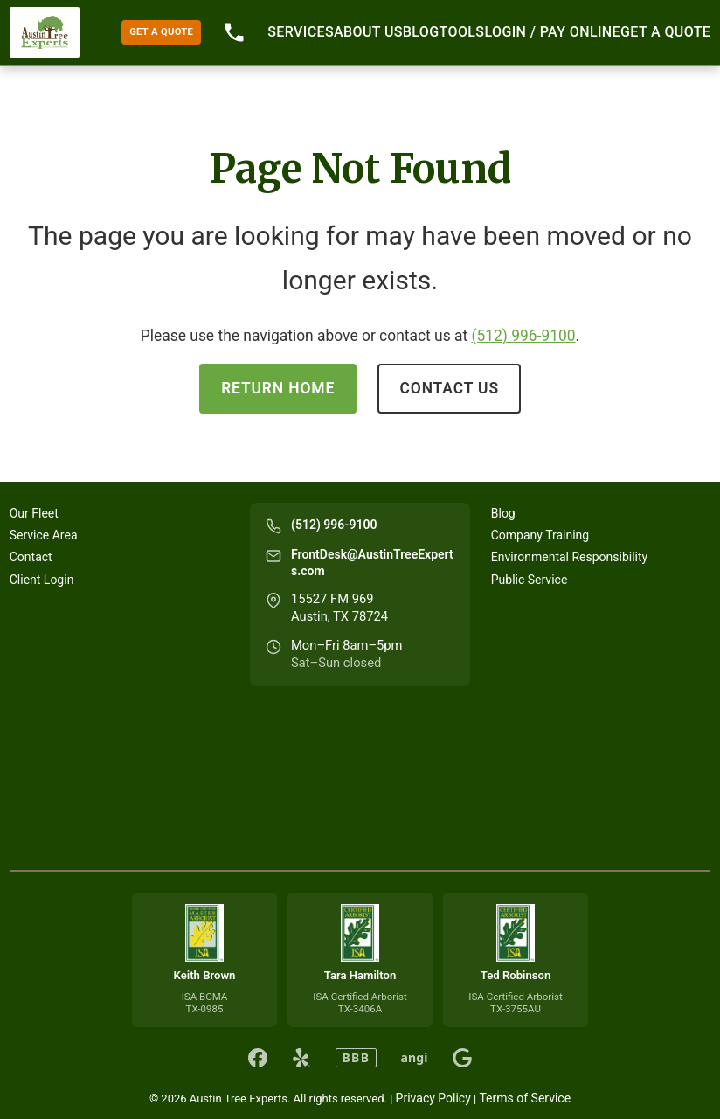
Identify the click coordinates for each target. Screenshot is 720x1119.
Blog (421, 32)
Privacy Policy (433, 1098)
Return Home (278, 388)
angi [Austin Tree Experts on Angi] (414, 1058)
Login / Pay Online (552, 32)
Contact (31, 557)
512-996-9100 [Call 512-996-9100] (234, 32)
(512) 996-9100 (524, 335)
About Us (368, 32)
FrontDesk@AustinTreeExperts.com (372, 562)
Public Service (529, 580)
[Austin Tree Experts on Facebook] (257, 1057)
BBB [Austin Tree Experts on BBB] (356, 1057)
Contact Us (449, 388)
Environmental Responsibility (569, 557)
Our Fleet (34, 513)
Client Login (42, 580)
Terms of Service (525, 1098)
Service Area (44, 535)
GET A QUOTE (161, 32)
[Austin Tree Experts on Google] (462, 1057)
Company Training (540, 535)
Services (300, 32)
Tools (462, 32)
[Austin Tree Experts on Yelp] (301, 1057)
